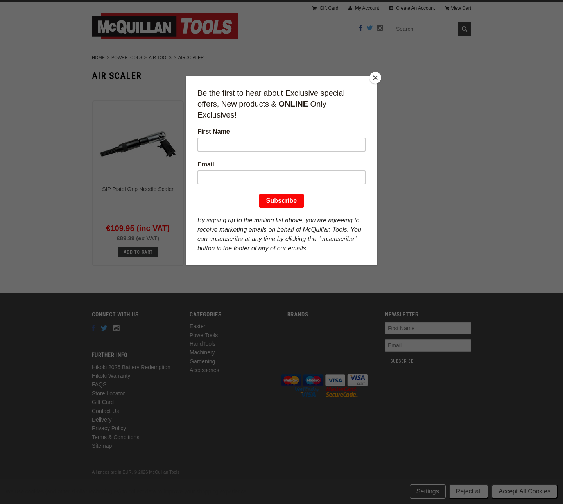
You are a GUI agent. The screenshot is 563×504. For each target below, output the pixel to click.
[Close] (375, 78)
